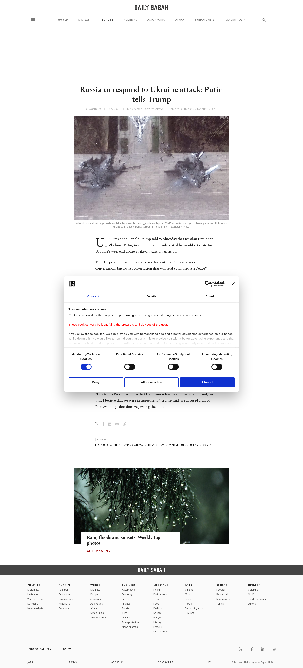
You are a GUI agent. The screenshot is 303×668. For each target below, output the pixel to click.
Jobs (30, 662)
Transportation (130, 622)
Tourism (126, 608)
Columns (253, 589)
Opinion (254, 585)
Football (221, 589)
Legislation (33, 594)
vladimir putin (177, 444)
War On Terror (35, 599)
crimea (207, 444)
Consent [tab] (93, 296)
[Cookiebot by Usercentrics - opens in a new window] (208, 284)
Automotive (128, 589)
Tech (124, 613)
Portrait (189, 603)
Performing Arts (194, 608)
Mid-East (85, 20)
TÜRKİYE (65, 585)
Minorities (64, 603)
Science (157, 613)
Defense (126, 617)
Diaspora (64, 608)
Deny (95, 382)
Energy (125, 599)
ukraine (194, 444)
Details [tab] (151, 296)
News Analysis (35, 608)
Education (64, 594)
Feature (157, 627)
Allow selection (151, 382)
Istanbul (63, 589)
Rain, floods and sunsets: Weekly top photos (125, 540)
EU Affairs (32, 603)
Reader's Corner (257, 599)
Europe (107, 20)
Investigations (66, 599)
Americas (130, 20)
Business (129, 585)
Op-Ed (251, 594)
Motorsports (223, 599)
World (63, 20)
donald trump (156, 444)
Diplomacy (33, 589)
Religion (157, 617)
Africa (180, 20)
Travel (156, 599)
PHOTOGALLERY (101, 551)
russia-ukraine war (133, 444)
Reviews (189, 613)
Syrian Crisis (205, 20)
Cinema (189, 589)
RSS (209, 662)
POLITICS (34, 585)
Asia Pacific (156, 20)
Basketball (222, 594)
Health (157, 589)
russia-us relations (106, 444)
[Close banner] (233, 283)
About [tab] (209, 296)
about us (117, 662)
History (157, 622)
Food (156, 603)
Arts (188, 585)
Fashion (157, 608)
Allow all (207, 382)
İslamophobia (98, 617)
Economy (127, 594)
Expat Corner (160, 631)
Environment (160, 594)
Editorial (252, 603)
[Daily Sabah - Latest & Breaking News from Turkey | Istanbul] (151, 7)
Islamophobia (235, 20)
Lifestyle (160, 585)
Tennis (220, 603)
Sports (222, 585)
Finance (126, 603)
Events (188, 599)
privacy (72, 662)
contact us (165, 662)
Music (188, 594)
